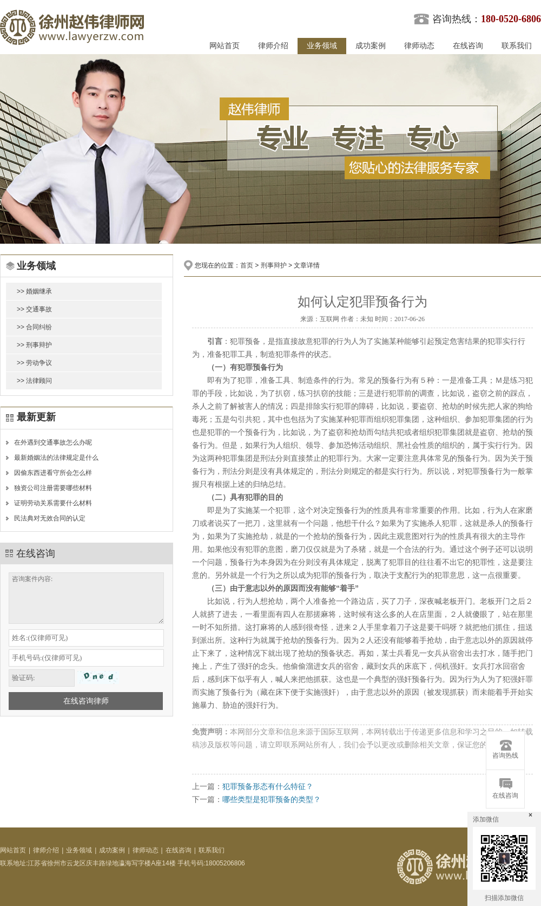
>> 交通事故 (34, 309)
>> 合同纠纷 (34, 327)
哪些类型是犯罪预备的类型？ (271, 799)
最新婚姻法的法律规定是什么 (56, 457)
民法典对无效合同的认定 (49, 518)
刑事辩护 (274, 265)
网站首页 (224, 46)
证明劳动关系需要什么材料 (53, 503)
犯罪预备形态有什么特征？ (267, 786)
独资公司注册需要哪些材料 (53, 488)
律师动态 (419, 46)
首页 (246, 265)
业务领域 (322, 46)
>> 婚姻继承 (34, 291)
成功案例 (370, 46)
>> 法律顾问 (34, 380)
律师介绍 (273, 46)
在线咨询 (468, 46)
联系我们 (517, 46)
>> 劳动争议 (34, 363)
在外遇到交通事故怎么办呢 (53, 442)
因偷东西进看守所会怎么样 (53, 473)
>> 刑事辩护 (34, 345)
